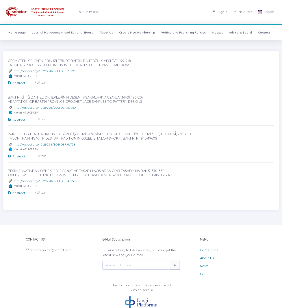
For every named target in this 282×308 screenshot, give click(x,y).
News (204, 266)
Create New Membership (137, 32)
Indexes (217, 32)
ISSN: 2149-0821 (88, 12)
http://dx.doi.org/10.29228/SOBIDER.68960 (45, 108)
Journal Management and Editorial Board (62, 32)
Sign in (220, 12)
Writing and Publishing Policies (183, 32)
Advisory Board (240, 32)
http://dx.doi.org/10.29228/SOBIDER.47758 (45, 181)
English (266, 11)
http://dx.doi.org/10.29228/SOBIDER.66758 (44, 144)
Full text (40, 82)
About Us (106, 32)
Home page (17, 32)
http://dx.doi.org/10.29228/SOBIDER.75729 (45, 71)
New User (243, 12)
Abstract (16, 83)
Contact (264, 32)
